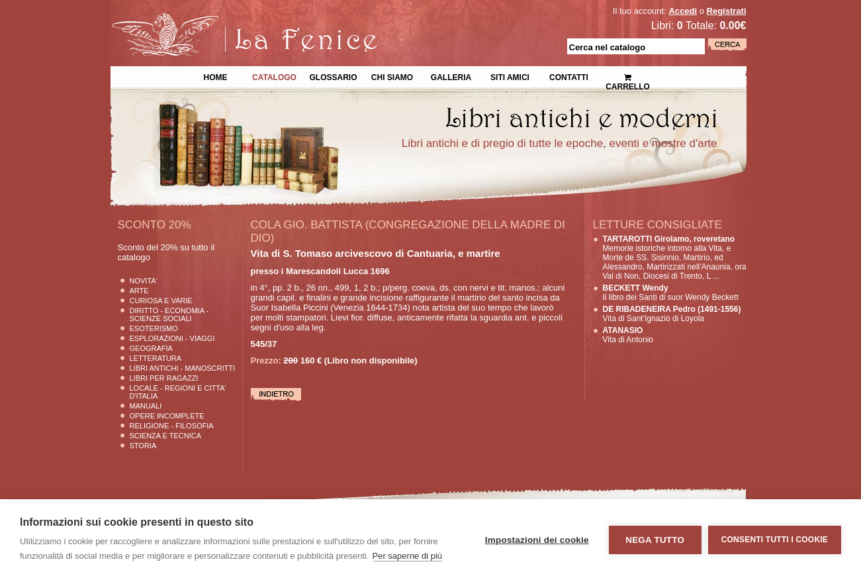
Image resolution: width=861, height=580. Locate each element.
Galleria (451, 76)
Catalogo (274, 76)
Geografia (151, 348)
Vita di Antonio (628, 335)
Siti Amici (509, 76)
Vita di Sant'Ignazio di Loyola (672, 314)
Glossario (333, 76)
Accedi (682, 11)
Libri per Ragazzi (164, 378)
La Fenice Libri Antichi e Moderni (225, 20)
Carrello (628, 76)
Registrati (727, 11)
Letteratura (156, 358)
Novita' (144, 281)
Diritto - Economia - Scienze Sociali (169, 314)
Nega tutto (654, 540)
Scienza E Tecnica (166, 436)
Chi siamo (392, 76)
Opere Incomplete (167, 416)
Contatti (568, 76)
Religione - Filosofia (172, 426)
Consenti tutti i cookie (774, 539)
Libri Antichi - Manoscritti (183, 368)
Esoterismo (154, 328)
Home (216, 76)
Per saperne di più (408, 556)
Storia (143, 446)
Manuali (146, 406)
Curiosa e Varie (161, 301)
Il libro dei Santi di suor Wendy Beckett (671, 292)
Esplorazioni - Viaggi (172, 338)
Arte (139, 291)
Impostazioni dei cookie (537, 540)
